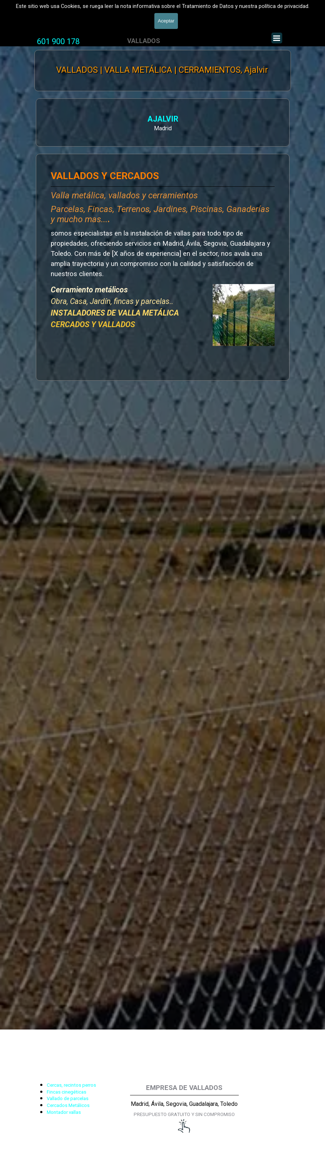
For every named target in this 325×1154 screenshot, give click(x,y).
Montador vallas (64, 1112)
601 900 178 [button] (58, 41)
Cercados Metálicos (68, 1105)
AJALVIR (71, 120)
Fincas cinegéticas (66, 1092)
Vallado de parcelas (67, 1098)
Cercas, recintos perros (71, 1085)
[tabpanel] (58, 41)
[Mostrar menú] (276, 38)
